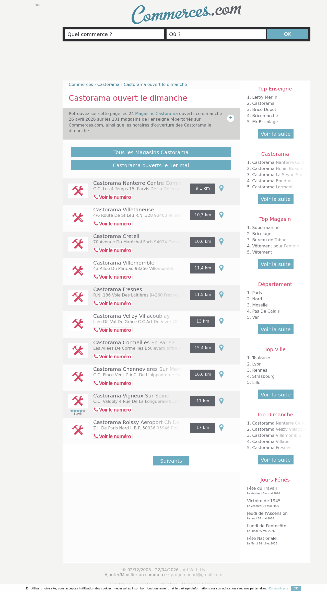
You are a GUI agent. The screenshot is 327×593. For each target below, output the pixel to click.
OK (287, 34)
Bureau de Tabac (269, 239)
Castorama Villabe (270, 441)
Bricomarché (265, 115)
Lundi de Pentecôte (274, 528)
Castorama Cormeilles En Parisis (134, 342)
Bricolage (261, 233)
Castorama (263, 103)
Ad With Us (194, 569)
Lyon (257, 364)
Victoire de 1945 (274, 503)
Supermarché (265, 227)
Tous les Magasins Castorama (151, 152)
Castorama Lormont (272, 187)
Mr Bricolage (265, 121)
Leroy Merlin (264, 97)
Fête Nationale (274, 540)
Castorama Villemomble (123, 263)
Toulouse (261, 358)
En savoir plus (279, 588)
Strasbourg (263, 376)
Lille (256, 382)
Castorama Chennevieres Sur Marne (139, 369)
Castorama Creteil (116, 236)
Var (255, 317)
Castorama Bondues (273, 180)
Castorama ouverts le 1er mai (151, 165)
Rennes (259, 370)
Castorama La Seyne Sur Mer (282, 174)
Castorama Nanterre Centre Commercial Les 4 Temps (161, 183)
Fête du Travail (274, 490)
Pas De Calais (265, 311)
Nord (257, 298)
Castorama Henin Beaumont (281, 168)
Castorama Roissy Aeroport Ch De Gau (142, 422)
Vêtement (262, 252)
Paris (257, 292)
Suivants (171, 461)
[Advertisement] (186, 63)
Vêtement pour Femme (275, 246)
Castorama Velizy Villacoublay (131, 316)
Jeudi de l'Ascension (274, 515)
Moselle (260, 305)
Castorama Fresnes (117, 289)
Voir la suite (275, 134)
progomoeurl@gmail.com (196, 574)
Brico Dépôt (264, 109)
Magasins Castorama (157, 113)
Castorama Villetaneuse (123, 210)
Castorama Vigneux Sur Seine (131, 396)
